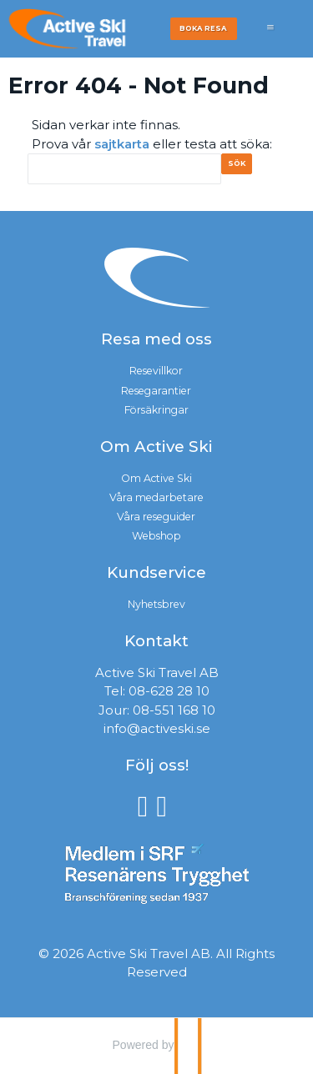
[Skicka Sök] (242, 168)
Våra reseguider (156, 516)
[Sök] (125, 168)
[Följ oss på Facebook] (147, 805)
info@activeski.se (156, 728)
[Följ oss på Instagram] (166, 805)
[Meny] (270, 35)
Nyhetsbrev (156, 604)
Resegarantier (156, 390)
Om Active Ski (156, 478)
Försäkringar (156, 410)
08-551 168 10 (174, 710)
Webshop (156, 535)
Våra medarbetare (156, 497)
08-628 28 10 (169, 691)
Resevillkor (156, 370)
